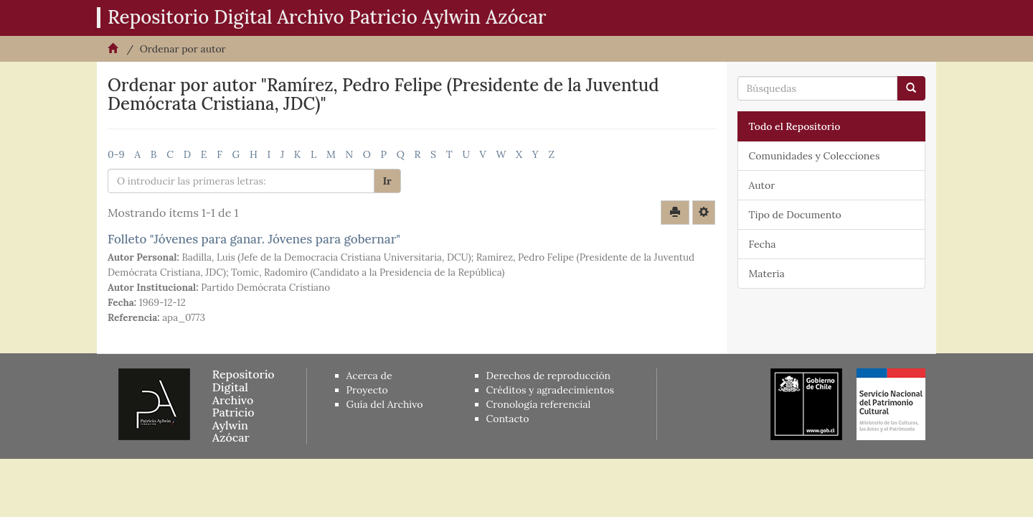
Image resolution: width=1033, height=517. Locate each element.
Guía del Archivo (384, 404)
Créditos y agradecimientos (550, 389)
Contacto (507, 418)
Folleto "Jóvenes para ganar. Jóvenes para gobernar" (254, 239)
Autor (762, 185)
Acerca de (369, 375)
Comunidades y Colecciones (814, 155)
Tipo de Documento (795, 214)
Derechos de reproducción (548, 375)
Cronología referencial (538, 404)
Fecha (762, 244)
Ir (387, 180)
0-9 (116, 154)
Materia (767, 273)
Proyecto (367, 389)
